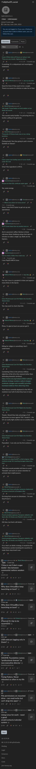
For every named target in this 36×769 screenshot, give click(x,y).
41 (3, 685)
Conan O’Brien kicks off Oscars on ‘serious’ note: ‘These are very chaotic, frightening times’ (16, 58)
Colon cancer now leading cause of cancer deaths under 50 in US (16, 160)
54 (3, 725)
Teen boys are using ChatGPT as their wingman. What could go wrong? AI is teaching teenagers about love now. (17, 461)
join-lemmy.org (7, 765)
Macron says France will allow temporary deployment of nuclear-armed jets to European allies (17, 490)
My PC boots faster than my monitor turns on (15, 226)
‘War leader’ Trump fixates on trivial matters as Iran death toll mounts (17, 109)
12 (3, 629)
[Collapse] (3, 52)
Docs (3, 758)
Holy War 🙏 (27, 275)
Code (3, 762)
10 (3, 647)
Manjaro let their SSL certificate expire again (15, 183)
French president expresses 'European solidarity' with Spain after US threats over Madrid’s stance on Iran (17, 516)
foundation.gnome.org (7, 665)
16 (3, 577)
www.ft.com (4, 575)
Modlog (4, 746)
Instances (5, 754)
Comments (15, 41)
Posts (23, 41)
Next (4, 732)
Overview (5, 41)
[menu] (33, 1)
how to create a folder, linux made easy (13, 255)
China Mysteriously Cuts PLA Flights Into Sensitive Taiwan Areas (17, 300)
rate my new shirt (29, 80)
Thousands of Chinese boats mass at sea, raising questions (16, 135)
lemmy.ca (3, 626)
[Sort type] (9, 47)
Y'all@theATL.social (10, 2)
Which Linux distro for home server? (15, 202)
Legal (3, 750)
